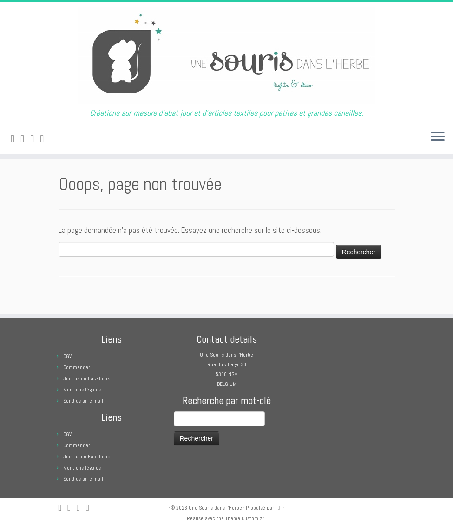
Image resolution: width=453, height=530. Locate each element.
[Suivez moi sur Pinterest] (45, 139)
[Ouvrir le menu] (438, 137)
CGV (67, 356)
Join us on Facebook (86, 378)
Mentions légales (82, 389)
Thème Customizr (244, 518)
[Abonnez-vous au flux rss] (15, 139)
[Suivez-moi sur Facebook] (35, 139)
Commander (76, 367)
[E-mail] (25, 139)
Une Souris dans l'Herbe (215, 507)
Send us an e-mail (83, 401)
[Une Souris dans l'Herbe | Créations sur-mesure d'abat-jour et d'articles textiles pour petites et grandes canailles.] (226, 55)
